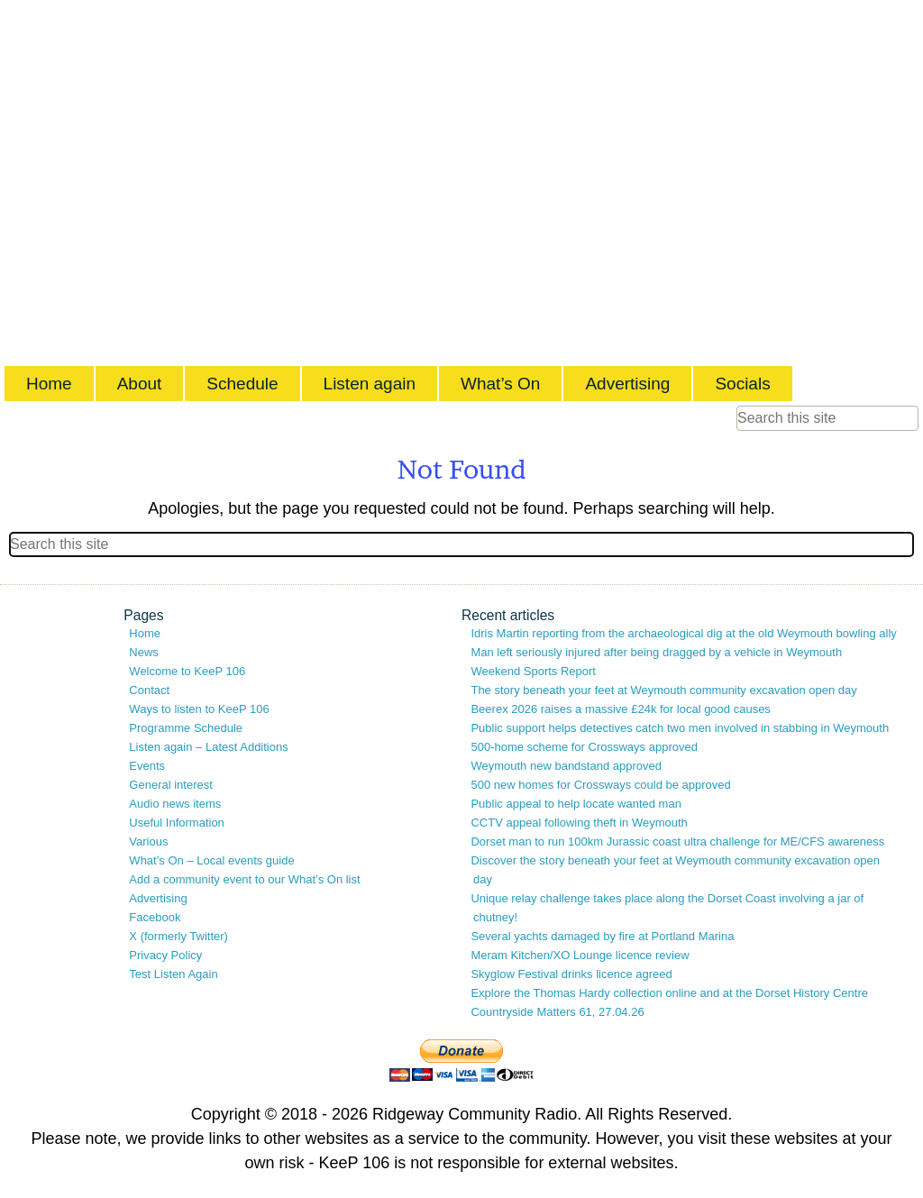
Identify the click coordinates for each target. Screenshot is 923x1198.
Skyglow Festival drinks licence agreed (571, 974)
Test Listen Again (173, 974)
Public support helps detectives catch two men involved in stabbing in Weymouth (680, 728)
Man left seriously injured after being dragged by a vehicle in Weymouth (656, 652)
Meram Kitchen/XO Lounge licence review (580, 955)
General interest (171, 784)
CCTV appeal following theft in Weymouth (579, 822)
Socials (742, 383)
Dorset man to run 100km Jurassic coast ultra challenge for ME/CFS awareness (677, 841)
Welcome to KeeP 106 (187, 671)
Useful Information (176, 822)
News (144, 652)
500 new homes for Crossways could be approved (600, 784)
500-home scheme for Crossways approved (584, 747)
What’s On (500, 383)
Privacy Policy (165, 955)
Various (148, 841)
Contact (149, 690)
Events (147, 766)
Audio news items (175, 803)
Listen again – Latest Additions (208, 747)
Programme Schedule (185, 728)
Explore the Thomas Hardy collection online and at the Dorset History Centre (669, 993)
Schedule (242, 383)
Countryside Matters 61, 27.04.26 (557, 1012)
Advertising (627, 383)
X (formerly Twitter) (178, 936)
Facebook (154, 917)
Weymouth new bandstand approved (566, 766)
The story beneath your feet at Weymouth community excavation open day (663, 690)
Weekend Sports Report (533, 671)
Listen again (370, 383)
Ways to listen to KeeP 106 (199, 709)
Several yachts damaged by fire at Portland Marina (602, 936)
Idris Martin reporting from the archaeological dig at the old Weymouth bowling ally (683, 633)
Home (49, 383)
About (139, 383)
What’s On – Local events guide (211, 860)
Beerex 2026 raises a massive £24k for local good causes (620, 709)
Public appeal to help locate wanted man (576, 803)
